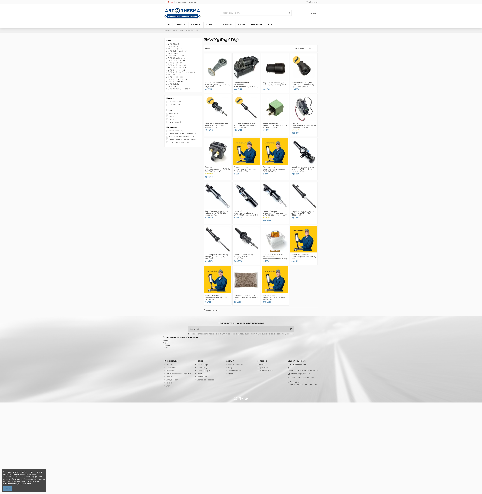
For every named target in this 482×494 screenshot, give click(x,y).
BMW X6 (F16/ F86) (176, 56)
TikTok (165, 348)
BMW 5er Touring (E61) (177, 68)
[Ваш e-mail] (238, 329)
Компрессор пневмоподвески (181, 136)
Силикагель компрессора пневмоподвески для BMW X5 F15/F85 (246, 297)
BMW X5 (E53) (173, 44)
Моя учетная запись (236, 365)
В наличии (174, 105)
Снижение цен (202, 368)
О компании (171, 368)
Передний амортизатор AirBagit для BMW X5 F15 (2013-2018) (243, 257)
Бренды (200, 374)
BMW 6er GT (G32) (175, 75)
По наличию (175, 102)
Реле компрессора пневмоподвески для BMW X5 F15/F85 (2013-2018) (275, 125)
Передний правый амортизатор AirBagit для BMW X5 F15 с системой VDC (275, 213)
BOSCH (173, 119)
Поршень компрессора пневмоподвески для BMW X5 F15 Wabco (217, 85)
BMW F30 (172, 86)
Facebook (166, 340)
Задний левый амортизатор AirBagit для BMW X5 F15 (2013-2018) (302, 213)
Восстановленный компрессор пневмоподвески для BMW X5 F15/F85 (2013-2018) (246, 86)
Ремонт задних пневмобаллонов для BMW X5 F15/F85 (274, 297)
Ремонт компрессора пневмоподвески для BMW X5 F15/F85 (303, 257)
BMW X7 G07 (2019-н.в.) (177, 60)
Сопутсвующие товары (179, 142)
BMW (168, 40)
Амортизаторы (176, 131)
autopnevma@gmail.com (300, 374)
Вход (230, 368)
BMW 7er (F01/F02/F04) (177, 79)
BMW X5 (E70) (173, 46)
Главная (169, 365)
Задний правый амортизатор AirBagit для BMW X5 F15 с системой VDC (216, 213)
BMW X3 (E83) (173, 84)
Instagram (166, 345)
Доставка (170, 371)
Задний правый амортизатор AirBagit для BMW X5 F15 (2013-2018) (216, 257)
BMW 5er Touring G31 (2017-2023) (181, 72)
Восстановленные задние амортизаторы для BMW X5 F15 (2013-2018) (245, 125)
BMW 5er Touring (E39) (177, 65)
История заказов (234, 371)
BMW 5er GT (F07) (175, 63)
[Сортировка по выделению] (300, 48)
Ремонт (169, 383)
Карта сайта (263, 368)
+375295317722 (308, 377)
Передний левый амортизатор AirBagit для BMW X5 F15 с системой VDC (246, 213)
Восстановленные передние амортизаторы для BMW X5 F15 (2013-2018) (216, 125)
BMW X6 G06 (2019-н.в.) (177, 58)
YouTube (166, 343)
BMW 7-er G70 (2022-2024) (179, 89)
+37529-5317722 (193, 2)
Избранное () (312, 2)
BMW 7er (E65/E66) (176, 77)
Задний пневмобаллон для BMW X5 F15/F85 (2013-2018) (274, 84)
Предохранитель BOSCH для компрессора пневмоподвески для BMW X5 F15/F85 (275, 258)
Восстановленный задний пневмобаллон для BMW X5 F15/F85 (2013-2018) (302, 85)
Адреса (231, 374)
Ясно (8, 488)
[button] (180, 25)
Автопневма (175, 122)
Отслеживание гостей (206, 380)
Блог (168, 386)
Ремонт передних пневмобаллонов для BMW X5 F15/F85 (216, 297)
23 (311, 48)
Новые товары (202, 365)
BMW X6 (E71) (173, 53)
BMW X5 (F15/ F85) (175, 49)
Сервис (169, 377)
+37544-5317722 (181, 2)
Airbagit (173, 113)
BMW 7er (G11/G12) (175, 82)
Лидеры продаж (203, 371)
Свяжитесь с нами (265, 371)
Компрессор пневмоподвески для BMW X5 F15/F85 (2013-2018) (303, 125)
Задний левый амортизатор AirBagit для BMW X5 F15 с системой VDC (302, 169)
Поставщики (202, 377)
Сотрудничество (173, 380)
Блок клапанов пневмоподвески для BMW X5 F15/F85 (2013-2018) (217, 169)
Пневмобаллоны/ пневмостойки (182, 139)
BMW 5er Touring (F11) (176, 70)
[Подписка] (291, 329)
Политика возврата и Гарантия (178, 374)
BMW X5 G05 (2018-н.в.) (177, 51)
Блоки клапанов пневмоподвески (183, 134)
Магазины (262, 365)
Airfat (172, 116)
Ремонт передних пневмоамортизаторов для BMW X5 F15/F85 (245, 169)
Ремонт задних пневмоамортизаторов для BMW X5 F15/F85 (274, 169)
